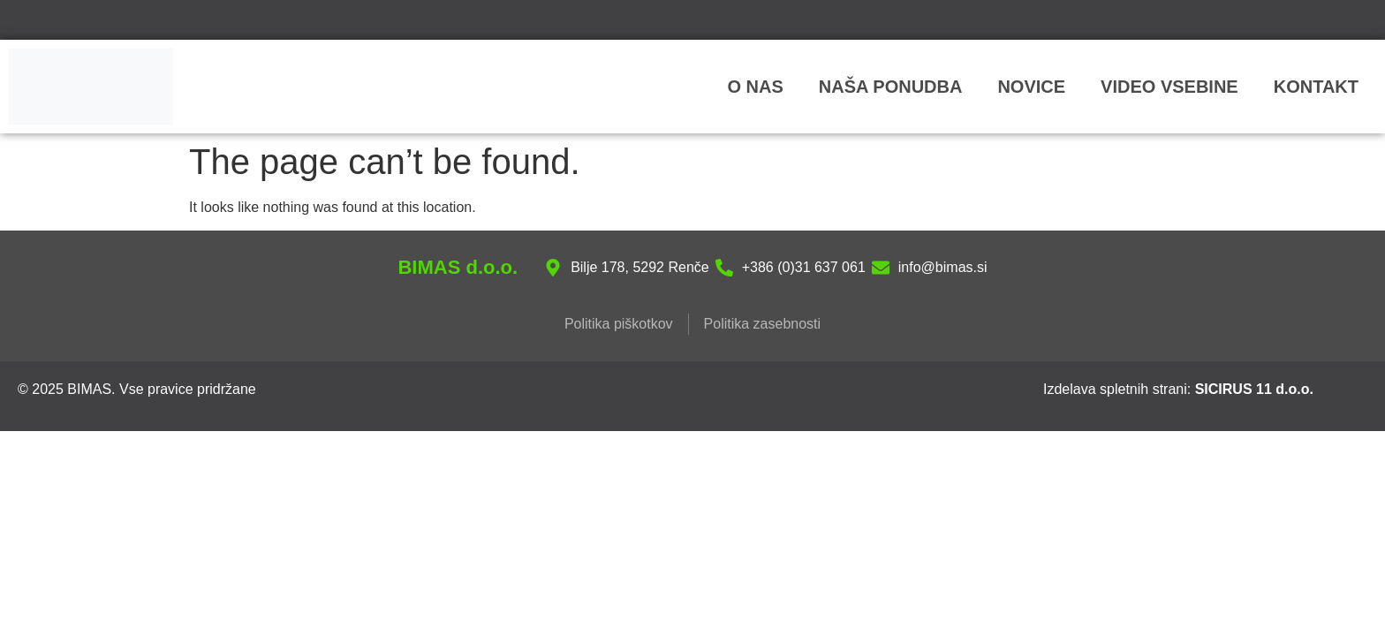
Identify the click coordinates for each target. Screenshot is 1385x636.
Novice (1031, 86)
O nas (755, 86)
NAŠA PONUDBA (891, 86)
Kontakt (1316, 86)
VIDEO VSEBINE (1169, 86)
